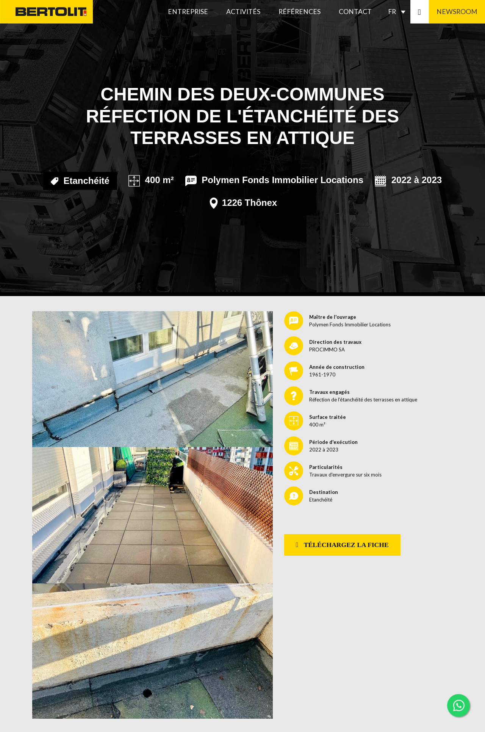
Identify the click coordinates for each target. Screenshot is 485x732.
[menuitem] (398, 12)
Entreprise (188, 12)
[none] (398, 12)
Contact (355, 12)
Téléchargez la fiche (342, 545)
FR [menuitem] (392, 12)
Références (299, 12)
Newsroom (456, 12)
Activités (243, 12)
